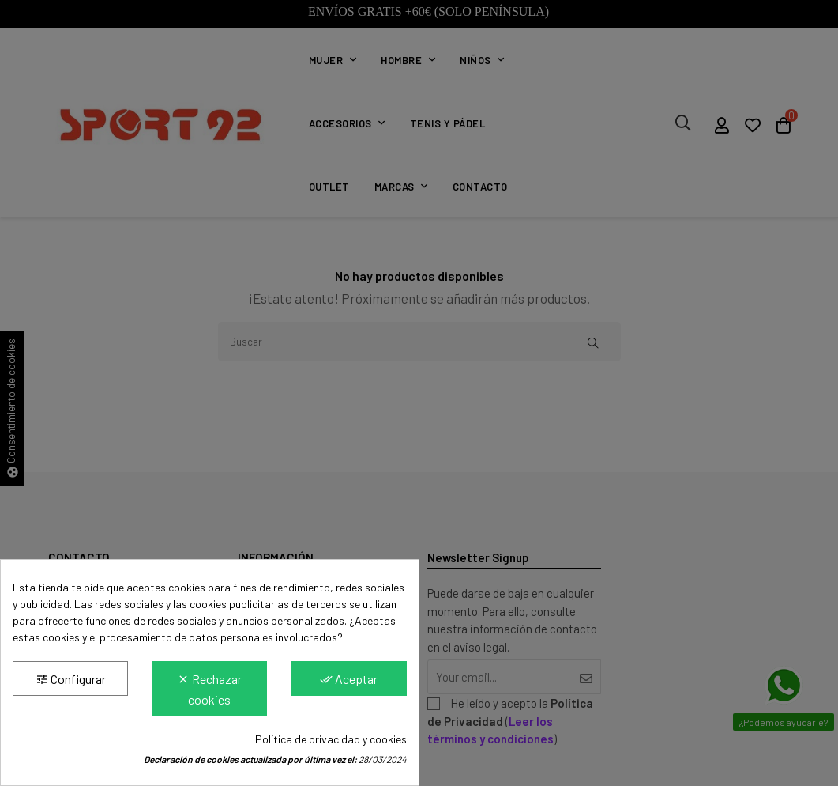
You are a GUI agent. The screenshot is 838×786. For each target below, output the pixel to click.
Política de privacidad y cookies (331, 739)
